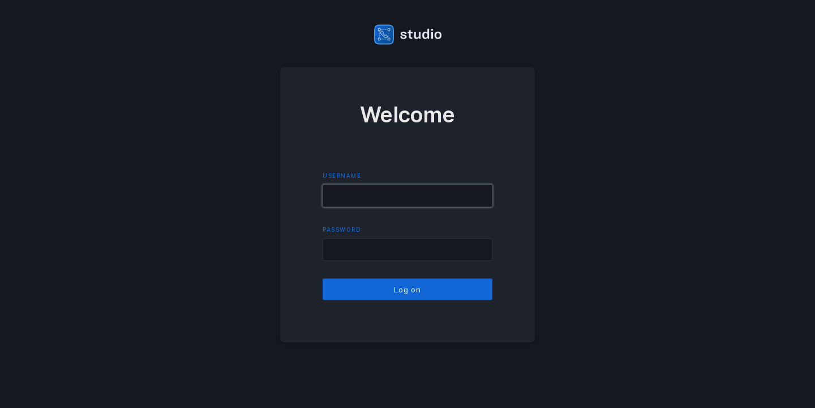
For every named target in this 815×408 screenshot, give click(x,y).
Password (342, 229)
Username (342, 175)
